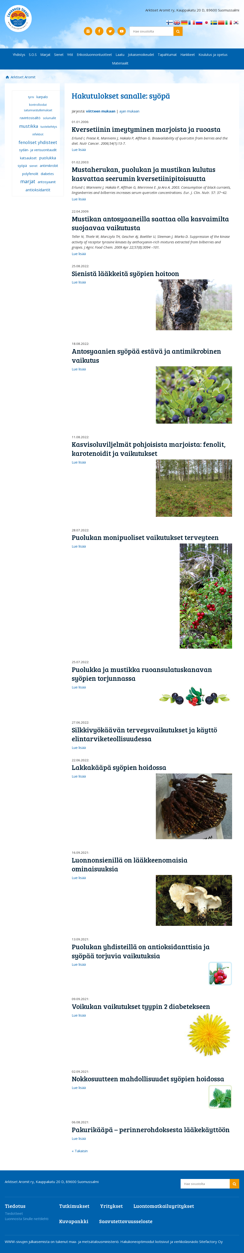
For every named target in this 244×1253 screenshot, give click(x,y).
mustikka (28, 126)
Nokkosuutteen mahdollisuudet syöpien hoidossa (148, 1078)
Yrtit (70, 54)
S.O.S (33, 54)
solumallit (49, 118)
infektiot (37, 134)
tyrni (31, 97)
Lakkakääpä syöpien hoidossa (119, 767)
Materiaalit (120, 63)
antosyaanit (47, 182)
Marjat (45, 54)
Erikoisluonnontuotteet (94, 54)
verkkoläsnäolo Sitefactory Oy (198, 1241)
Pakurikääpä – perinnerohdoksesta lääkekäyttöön (151, 1129)
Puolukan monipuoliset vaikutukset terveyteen (145, 537)
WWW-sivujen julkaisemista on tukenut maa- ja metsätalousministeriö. (62, 1241)
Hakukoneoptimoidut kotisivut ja (146, 1241)
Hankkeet (187, 54)
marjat (27, 181)
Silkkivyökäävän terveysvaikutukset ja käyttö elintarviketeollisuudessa (144, 734)
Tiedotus (15, 1205)
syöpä (22, 165)
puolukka (47, 157)
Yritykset (111, 1205)
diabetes (47, 173)
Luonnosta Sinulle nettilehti (26, 1218)
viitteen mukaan (100, 111)
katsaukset (28, 158)
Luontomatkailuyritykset (163, 1205)
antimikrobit (49, 165)
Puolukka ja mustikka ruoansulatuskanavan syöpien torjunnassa (142, 674)
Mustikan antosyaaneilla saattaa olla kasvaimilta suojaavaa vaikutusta (150, 223)
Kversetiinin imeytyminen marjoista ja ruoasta (146, 129)
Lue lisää (79, 149)
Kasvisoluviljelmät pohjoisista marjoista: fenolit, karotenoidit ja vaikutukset (149, 448)
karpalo (42, 97)
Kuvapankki (73, 1221)
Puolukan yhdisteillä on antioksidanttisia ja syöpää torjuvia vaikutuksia (141, 951)
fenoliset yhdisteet (38, 142)
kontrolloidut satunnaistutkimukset (38, 107)
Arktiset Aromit (23, 77)
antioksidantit (37, 189)
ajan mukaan (129, 111)
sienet (33, 166)
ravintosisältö (30, 118)
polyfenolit (30, 173)
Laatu (120, 54)
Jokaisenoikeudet (141, 54)
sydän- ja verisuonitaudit (38, 150)
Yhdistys (19, 54)
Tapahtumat (167, 54)
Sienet (59, 54)
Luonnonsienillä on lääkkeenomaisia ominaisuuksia (130, 864)
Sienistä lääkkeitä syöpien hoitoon (125, 273)
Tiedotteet (14, 1213)
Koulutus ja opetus (213, 54)
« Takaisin (80, 1150)
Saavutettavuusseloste (125, 1221)
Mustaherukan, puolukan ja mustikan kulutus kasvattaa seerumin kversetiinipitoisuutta (143, 174)
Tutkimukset (74, 1205)
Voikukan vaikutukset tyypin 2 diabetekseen (141, 1006)
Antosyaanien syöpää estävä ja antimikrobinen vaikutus (146, 355)
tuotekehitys (49, 127)
